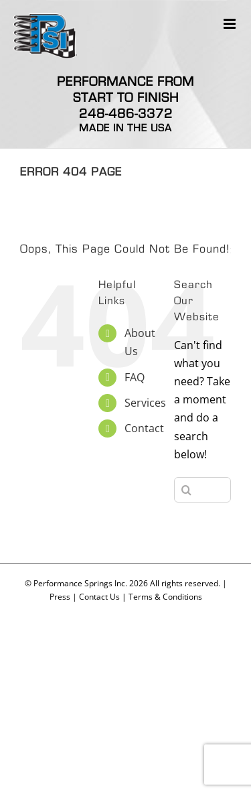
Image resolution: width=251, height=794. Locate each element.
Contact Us (99, 596)
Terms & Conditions (165, 596)
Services (145, 402)
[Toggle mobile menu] (231, 24)
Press (60, 596)
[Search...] (202, 490)
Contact (144, 428)
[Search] (186, 490)
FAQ (134, 377)
